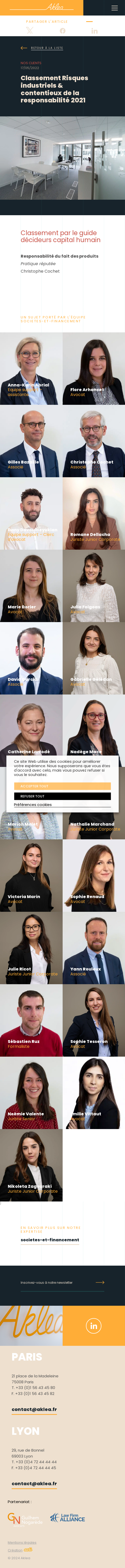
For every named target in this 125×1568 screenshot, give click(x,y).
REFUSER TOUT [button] (32, 796)
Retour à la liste (42, 48)
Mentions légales (22, 1542)
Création (20, 1550)
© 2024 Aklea (19, 1558)
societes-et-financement (50, 1240)
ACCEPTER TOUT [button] (34, 786)
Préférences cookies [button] (33, 805)
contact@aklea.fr (34, 1409)
